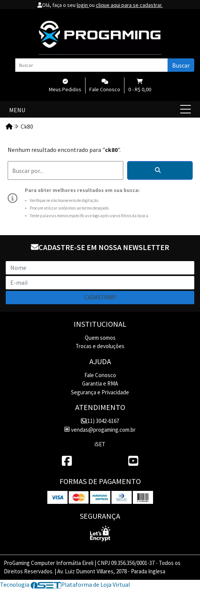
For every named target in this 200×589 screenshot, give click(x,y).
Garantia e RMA (100, 383)
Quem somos (100, 337)
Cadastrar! (100, 297)
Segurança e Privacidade (100, 392)
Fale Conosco (100, 375)
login (83, 5)
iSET (100, 444)
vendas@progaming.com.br (100, 429)
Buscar (181, 65)
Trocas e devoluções (100, 346)
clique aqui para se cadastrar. (129, 5)
